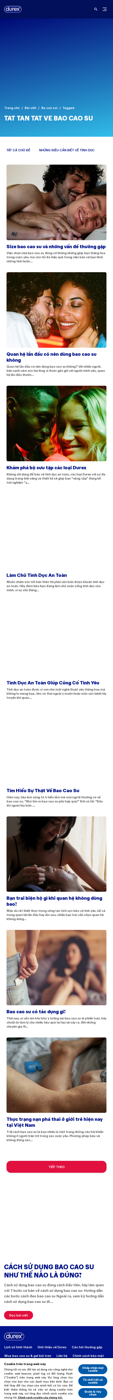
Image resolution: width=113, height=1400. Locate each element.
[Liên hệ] (62, 1355)
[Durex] (11, 9)
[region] (56, 1379)
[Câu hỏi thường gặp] (87, 1347)
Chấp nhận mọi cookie (93, 1369)
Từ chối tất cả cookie (93, 1381)
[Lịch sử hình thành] (18, 1347)
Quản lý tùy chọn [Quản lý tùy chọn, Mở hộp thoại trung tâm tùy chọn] (92, 1393)
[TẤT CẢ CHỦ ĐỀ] (18, 150)
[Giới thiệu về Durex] (52, 1347)
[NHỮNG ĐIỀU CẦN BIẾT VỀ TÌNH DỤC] (67, 150)
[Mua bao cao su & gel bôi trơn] (27, 1355)
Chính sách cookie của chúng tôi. (40, 1397)
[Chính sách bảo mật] (88, 1355)
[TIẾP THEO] (56, 1167)
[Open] (96, 9)
